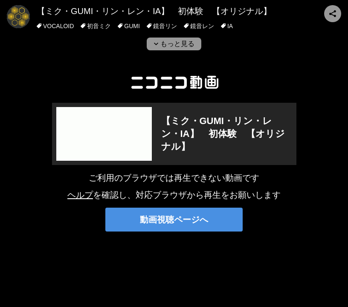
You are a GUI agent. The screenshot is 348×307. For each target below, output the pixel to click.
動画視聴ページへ (174, 219)
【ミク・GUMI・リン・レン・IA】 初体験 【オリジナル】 (154, 11)
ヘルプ (80, 195)
